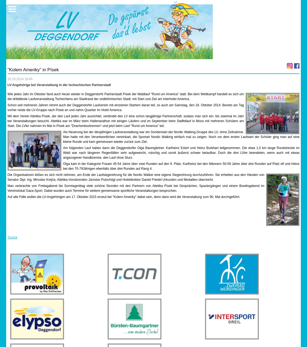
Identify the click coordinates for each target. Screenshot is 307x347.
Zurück (12, 237)
